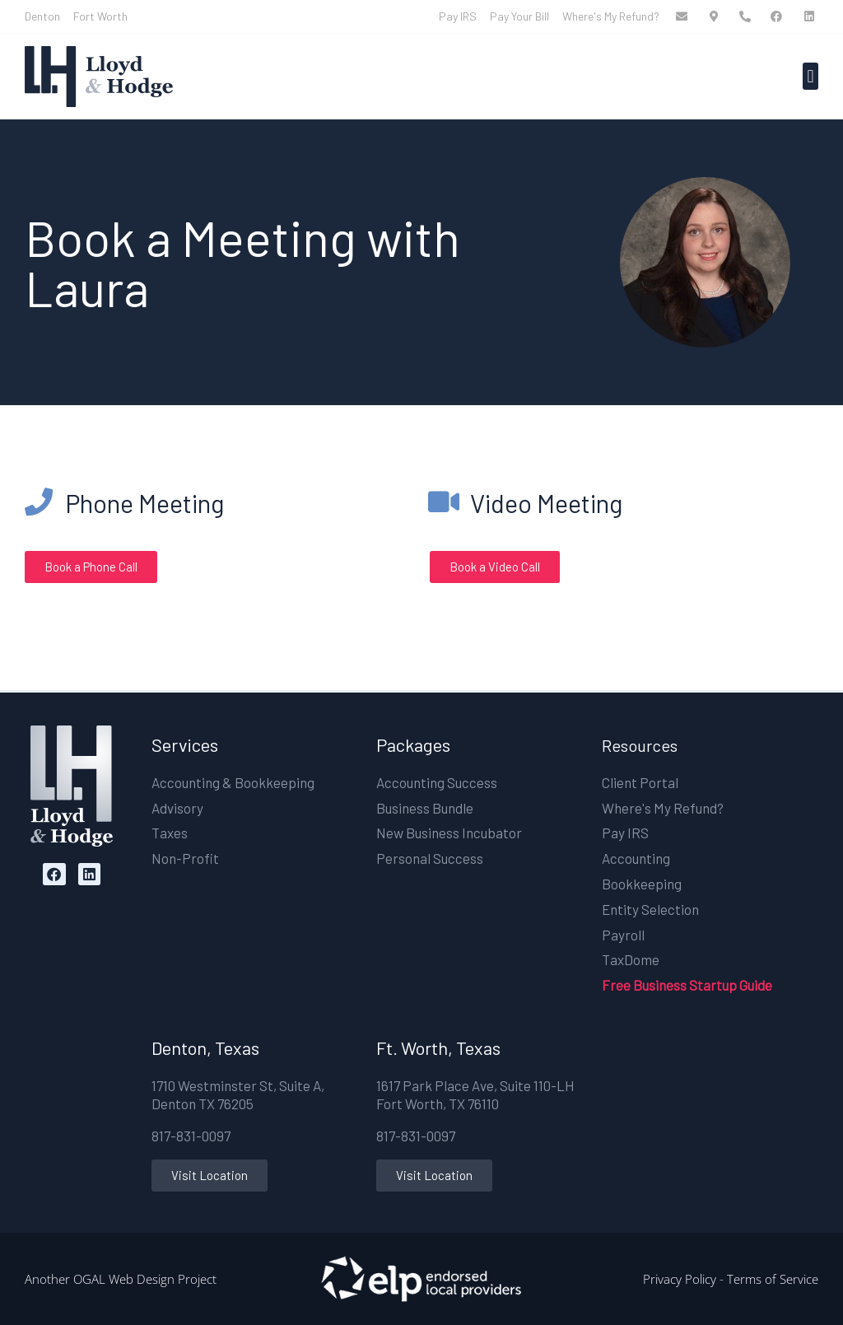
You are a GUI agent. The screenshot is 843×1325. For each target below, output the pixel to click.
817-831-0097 (191, 1135)
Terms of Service (772, 1279)
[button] (810, 76)
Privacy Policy (679, 1279)
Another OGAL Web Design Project (121, 1279)
